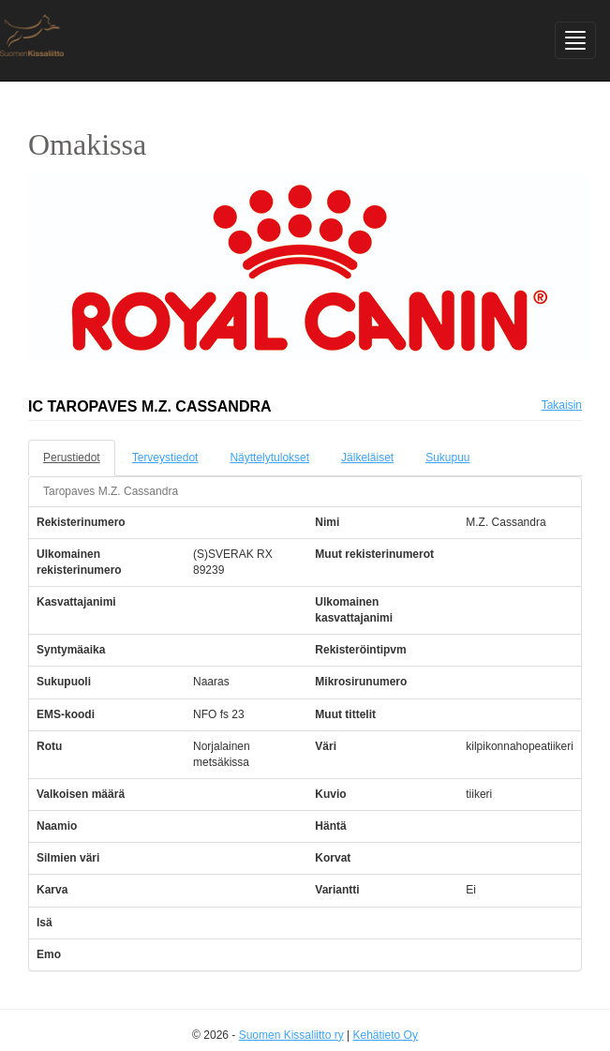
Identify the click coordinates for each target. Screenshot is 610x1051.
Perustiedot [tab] (71, 457)
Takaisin (562, 405)
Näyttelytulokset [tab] (269, 457)
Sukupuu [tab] (447, 457)
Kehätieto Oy (385, 1035)
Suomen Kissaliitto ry (291, 1035)
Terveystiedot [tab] (165, 457)
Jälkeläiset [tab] (367, 457)
